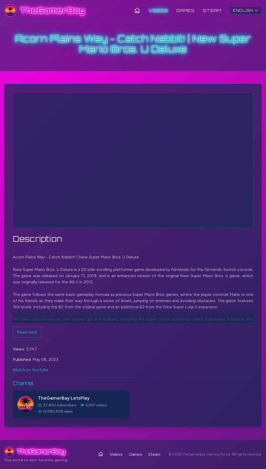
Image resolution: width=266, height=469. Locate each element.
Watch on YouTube (30, 369)
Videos (158, 10)
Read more (27, 332)
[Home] (137, 10)
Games (185, 10)
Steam (212, 10)
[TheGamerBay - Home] (44, 10)
